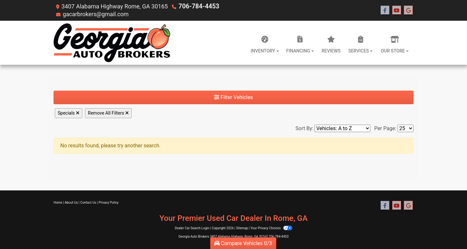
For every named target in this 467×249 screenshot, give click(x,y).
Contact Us (88, 202)
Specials (68, 113)
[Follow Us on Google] (408, 10)
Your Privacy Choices (271, 228)
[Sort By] (342, 128)
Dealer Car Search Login (192, 228)
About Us (71, 202)
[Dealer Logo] (112, 42)
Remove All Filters (108, 113)
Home (58, 202)
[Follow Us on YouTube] (396, 10)
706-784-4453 (197, 6)
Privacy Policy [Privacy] (109, 202)
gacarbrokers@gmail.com (96, 14)
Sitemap (242, 228)
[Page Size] (405, 128)
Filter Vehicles (233, 97)
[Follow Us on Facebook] (384, 10)
